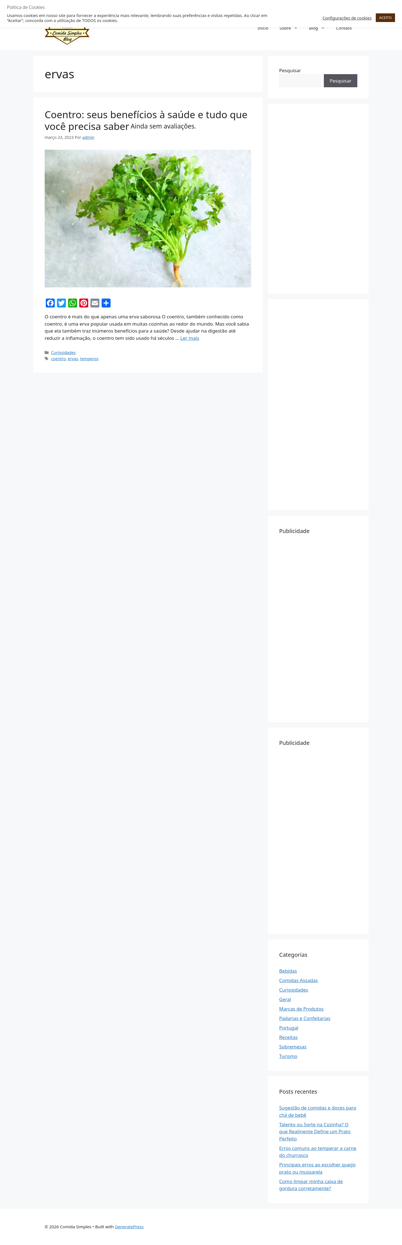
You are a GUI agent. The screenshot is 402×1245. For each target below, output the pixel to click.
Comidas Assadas (298, 980)
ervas (73, 358)
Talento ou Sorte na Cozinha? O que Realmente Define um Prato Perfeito (315, 1131)
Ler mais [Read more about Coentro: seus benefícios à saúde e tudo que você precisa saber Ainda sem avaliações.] (189, 338)
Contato (344, 28)
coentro (58, 358)
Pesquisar (290, 70)
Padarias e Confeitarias (304, 1018)
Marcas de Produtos (301, 1009)
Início (263, 28)
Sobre (291, 28)
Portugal (288, 1027)
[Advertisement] (318, 198)
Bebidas (288, 971)
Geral (285, 999)
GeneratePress (129, 1226)
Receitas (288, 1037)
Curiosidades (63, 352)
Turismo (288, 1056)
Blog (320, 28)
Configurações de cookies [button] (347, 17)
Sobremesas (293, 1046)
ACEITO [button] (385, 17)
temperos (89, 358)
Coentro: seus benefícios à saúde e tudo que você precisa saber (146, 120)
